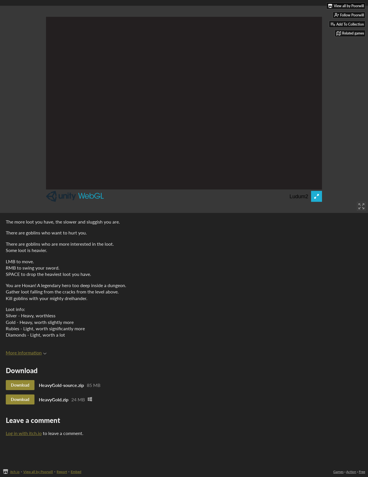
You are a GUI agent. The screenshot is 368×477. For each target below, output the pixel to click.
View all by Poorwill (38, 472)
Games (338, 472)
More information (26, 352)
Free (362, 472)
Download (20, 385)
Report (62, 472)
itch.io (15, 472)
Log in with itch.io (24, 433)
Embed (76, 472)
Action (351, 472)
